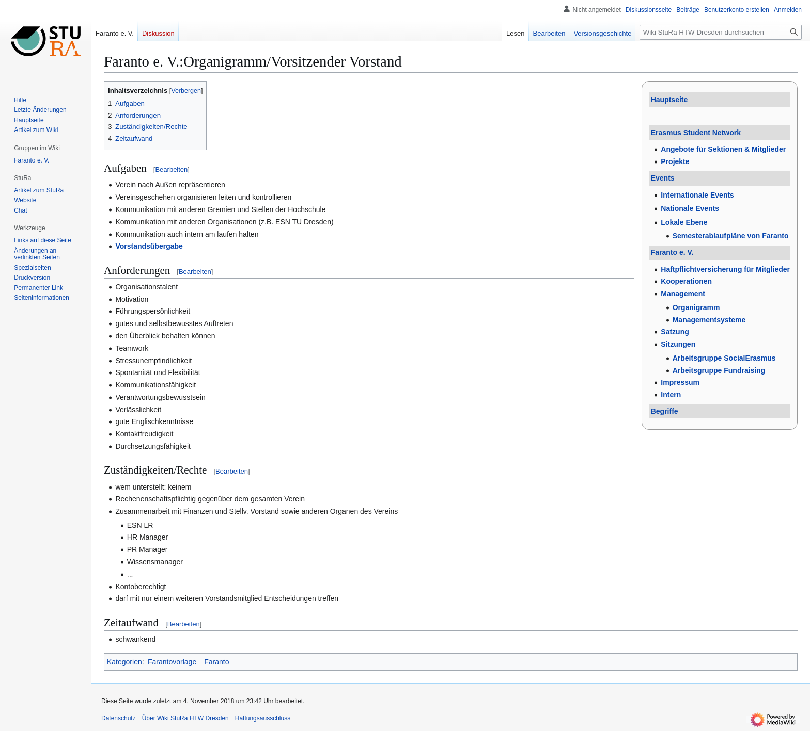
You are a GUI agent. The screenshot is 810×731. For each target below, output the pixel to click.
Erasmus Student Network (696, 132)
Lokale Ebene (684, 222)
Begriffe (664, 411)
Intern (671, 395)
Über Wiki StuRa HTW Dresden (185, 718)
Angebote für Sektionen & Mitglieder (723, 149)
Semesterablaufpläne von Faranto (731, 236)
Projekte (675, 161)
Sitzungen (678, 344)
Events (663, 178)
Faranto (216, 662)
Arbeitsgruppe (724, 358)
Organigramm (696, 307)
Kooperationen (686, 281)
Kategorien (124, 662)
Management (683, 293)
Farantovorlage (172, 662)
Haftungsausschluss (262, 718)
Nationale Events (690, 208)
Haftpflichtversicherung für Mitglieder (725, 269)
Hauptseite (669, 99)
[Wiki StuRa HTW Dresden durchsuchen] (721, 32)
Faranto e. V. (672, 252)
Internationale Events (697, 195)
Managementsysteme (709, 320)
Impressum (680, 382)
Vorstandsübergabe (148, 246)
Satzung (675, 332)
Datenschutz (118, 718)
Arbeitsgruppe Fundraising (719, 370)
